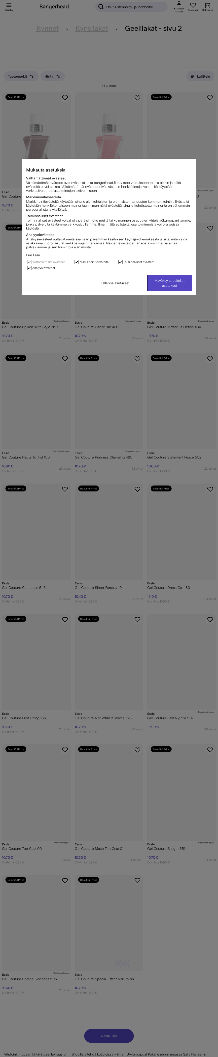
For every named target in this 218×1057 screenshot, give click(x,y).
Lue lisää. (33, 255)
